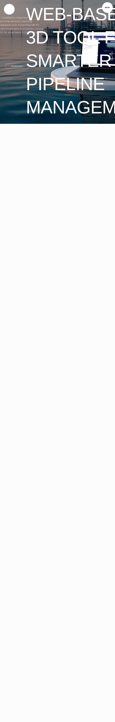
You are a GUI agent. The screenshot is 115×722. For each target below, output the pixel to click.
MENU (107, 7)
